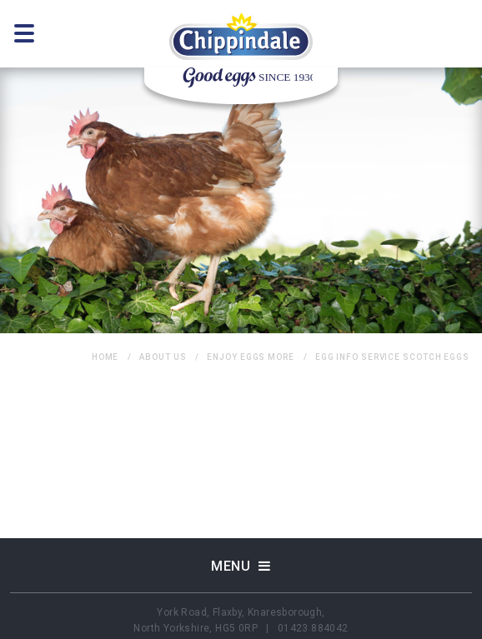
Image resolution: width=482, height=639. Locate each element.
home (105, 357)
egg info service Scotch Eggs (392, 357)
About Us (162, 357)
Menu (241, 565)
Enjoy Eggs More (250, 357)
